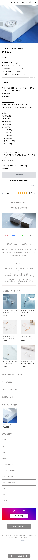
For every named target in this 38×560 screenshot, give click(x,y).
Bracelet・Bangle (7, 464)
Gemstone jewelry (8, 476)
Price (3, 488)
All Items (5, 501)
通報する (33, 185)
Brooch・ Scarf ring (8, 470)
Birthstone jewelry (8, 482)
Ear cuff (4, 458)
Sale (3, 494)
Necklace (5, 440)
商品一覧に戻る (19, 526)
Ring (3, 452)
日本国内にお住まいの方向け (19, 180)
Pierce (4, 446)
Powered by (19, 541)
